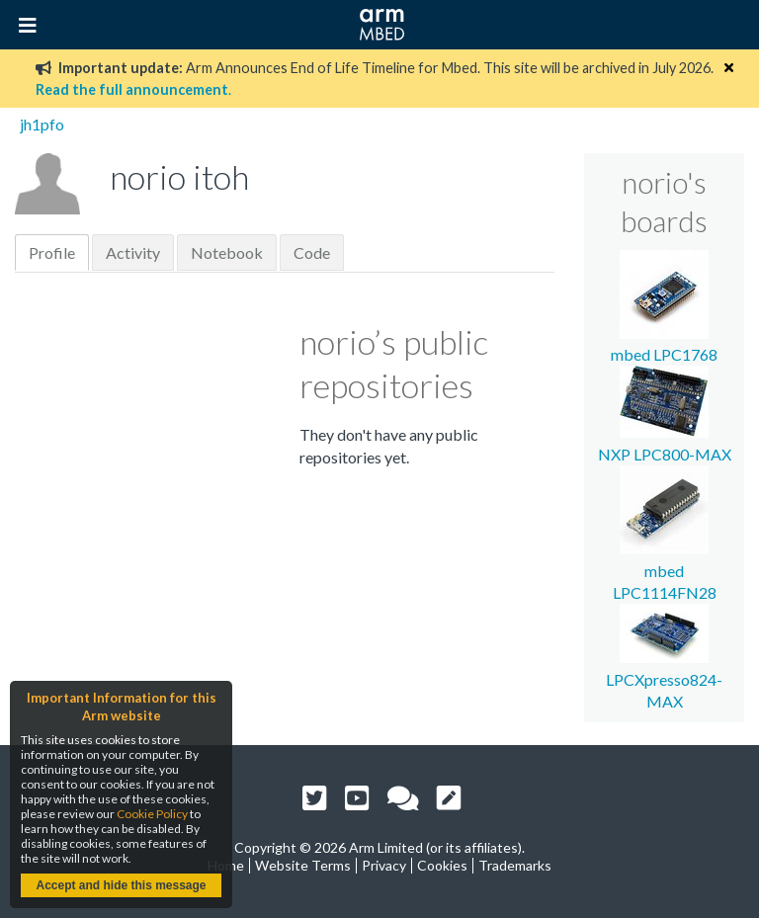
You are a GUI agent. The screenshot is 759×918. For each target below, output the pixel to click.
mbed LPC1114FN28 (665, 570)
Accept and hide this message (121, 885)
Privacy (384, 865)
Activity (133, 252)
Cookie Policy (152, 813)
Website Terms (303, 865)
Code (312, 252)
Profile (52, 252)
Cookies (442, 865)
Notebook (227, 252)
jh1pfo (42, 124)
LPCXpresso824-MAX (664, 678)
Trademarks (514, 865)
